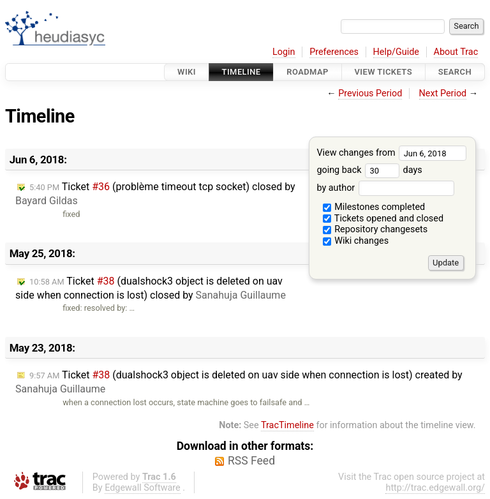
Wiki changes (356, 240)
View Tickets (383, 72)
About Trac (456, 52)
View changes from (391, 152)
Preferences (334, 52)
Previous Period (370, 93)
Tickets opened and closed (383, 218)
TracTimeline (287, 425)
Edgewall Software (143, 487)
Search (454, 72)
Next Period (443, 93)
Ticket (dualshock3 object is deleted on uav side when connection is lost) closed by (150, 288)
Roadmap (307, 72)
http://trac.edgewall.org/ (435, 487)
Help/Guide (396, 52)
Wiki (186, 72)
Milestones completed (374, 207)
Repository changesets (375, 229)
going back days (369, 170)
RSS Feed (251, 460)
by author (385, 187)
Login (283, 52)
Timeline (241, 72)
